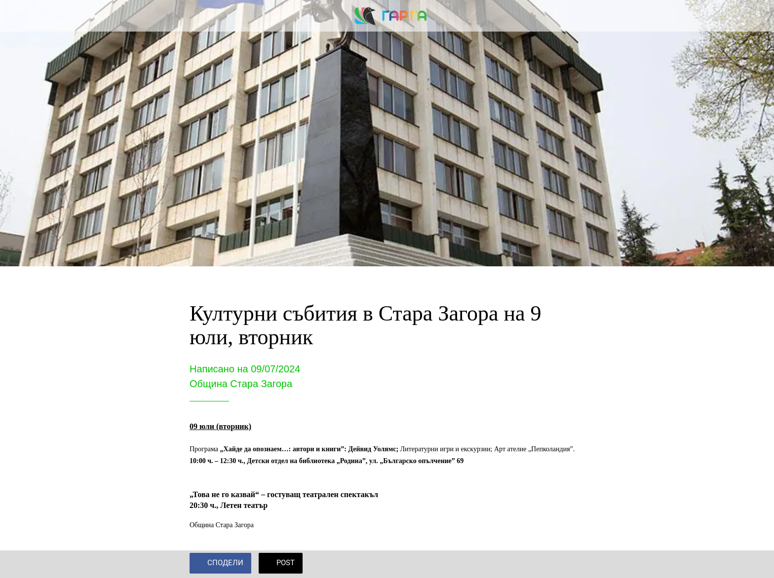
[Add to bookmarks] (572, 564)
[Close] (20, 16)
